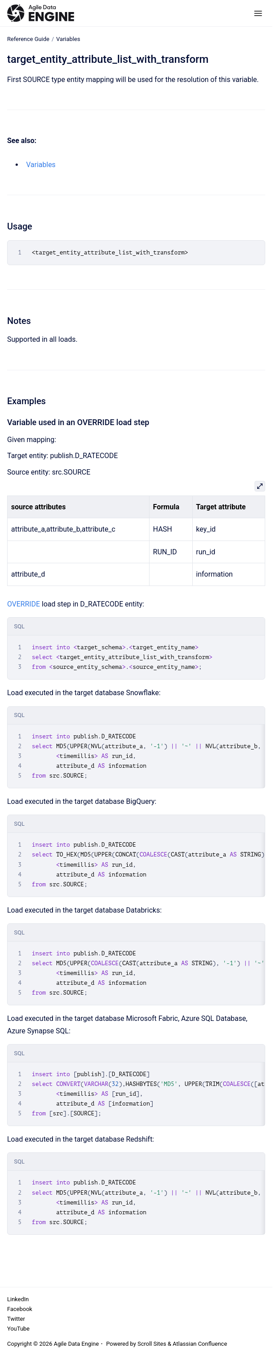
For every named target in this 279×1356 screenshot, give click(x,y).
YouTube (18, 1328)
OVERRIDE (23, 604)
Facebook (19, 1309)
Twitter (16, 1318)
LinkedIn (18, 1299)
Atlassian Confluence (200, 1343)
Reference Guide (28, 39)
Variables (68, 39)
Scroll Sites (151, 1343)
